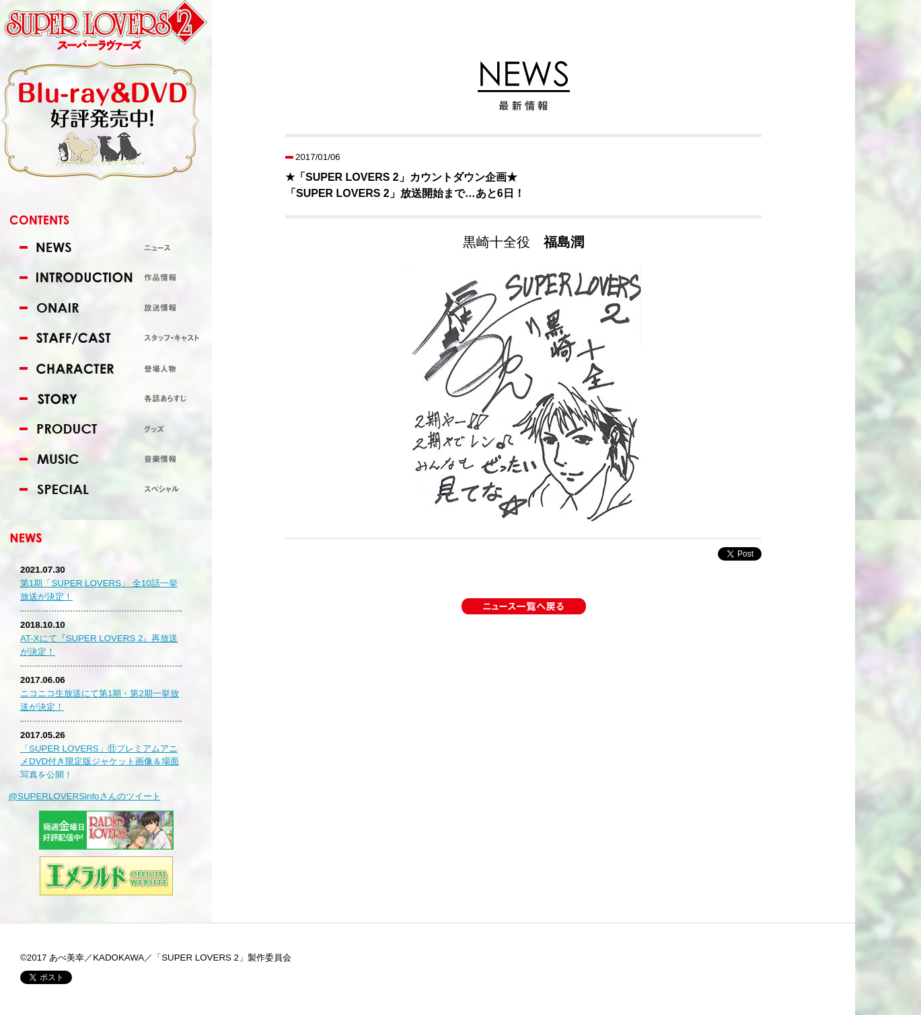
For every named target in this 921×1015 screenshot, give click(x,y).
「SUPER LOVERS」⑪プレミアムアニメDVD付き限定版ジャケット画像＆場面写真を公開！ (99, 761)
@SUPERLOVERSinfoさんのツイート (85, 796)
